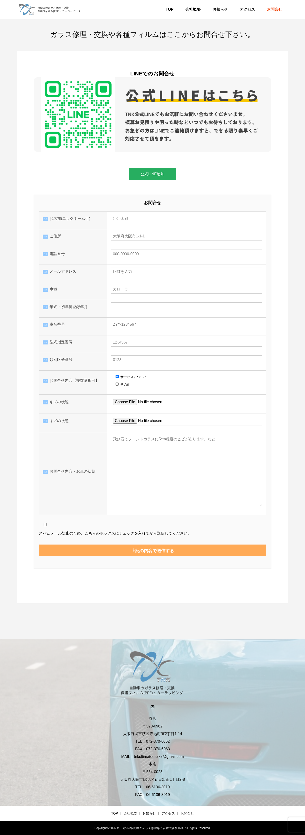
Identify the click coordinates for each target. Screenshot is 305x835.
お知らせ (220, 9)
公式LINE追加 (152, 174)
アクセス (247, 9)
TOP (169, 9)
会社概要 (193, 9)
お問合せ (274, 9)
